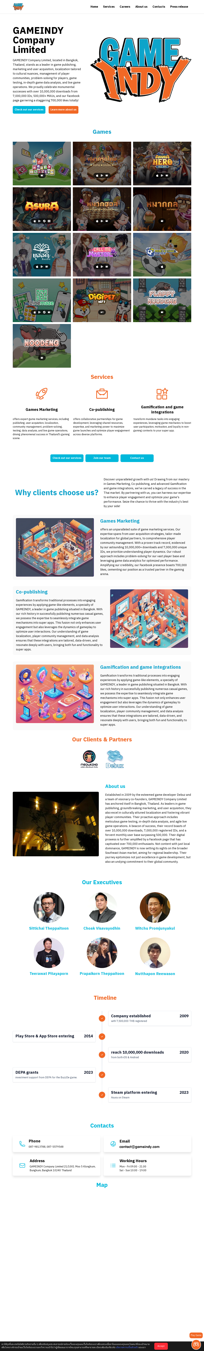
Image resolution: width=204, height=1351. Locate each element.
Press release (179, 6)
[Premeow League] (162, 255)
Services (109, 6)
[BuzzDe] (42, 255)
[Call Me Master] (102, 255)
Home (94, 6)
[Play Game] (196, 1345)
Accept (161, 1346)
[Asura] (42, 209)
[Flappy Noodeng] (162, 300)
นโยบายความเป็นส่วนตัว (127, 1347)
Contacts (159, 6)
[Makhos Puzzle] (162, 209)
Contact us (137, 458)
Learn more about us (63, 110)
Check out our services (29, 110)
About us (141, 6)
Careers (125, 6)
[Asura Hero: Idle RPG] (162, 163)
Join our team (102, 458)
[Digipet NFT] (102, 300)
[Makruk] (102, 163)
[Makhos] (102, 209)
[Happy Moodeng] (42, 163)
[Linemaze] (42, 300)
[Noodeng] (42, 346)
